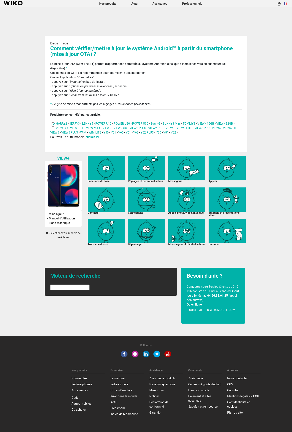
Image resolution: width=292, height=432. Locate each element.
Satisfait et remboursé (203, 406)
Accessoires (80, 390)
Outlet (76, 397)
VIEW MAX (93, 128)
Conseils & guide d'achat (204, 384)
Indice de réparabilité (124, 414)
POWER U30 (140, 123)
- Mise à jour (55, 214)
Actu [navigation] (134, 3)
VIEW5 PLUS (69, 132)
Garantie (155, 412)
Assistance (195, 378)
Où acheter (79, 409)
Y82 (173, 132)
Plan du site (235, 412)
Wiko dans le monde (123, 396)
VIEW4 (216, 128)
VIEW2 (106, 128)
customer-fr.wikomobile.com (212, 310)
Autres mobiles (81, 403)
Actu (113, 402)
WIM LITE (94, 132)
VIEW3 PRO (202, 128)
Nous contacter (237, 378)
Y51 (113, 132)
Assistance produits (162, 378)
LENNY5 (87, 123)
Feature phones (82, 384)
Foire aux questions (162, 384)
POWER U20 (122, 123)
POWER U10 (103, 123)
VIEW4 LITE (230, 128)
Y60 (121, 132)
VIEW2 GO (120, 128)
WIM (83, 132)
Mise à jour (156, 390)
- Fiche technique (58, 223)
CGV (230, 384)
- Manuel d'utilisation (61, 218)
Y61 (128, 132)
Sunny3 (156, 123)
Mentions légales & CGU (243, 396)
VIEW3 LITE (184, 128)
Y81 (166, 132)
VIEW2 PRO (156, 128)
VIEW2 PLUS (137, 128)
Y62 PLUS (147, 132)
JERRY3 (74, 123)
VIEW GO (62, 128)
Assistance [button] (160, 3)
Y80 (158, 132)
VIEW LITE (77, 128)
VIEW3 (170, 128)
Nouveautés (79, 378)
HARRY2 (61, 123)
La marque (117, 378)
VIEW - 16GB (205, 123)
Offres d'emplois (121, 390)
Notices (154, 396)
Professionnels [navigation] (192, 3)
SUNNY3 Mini (172, 123)
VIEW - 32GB (224, 123)
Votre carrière (119, 384)
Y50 (106, 132)
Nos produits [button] (107, 3)
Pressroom (117, 408)
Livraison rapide (198, 390)
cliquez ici (92, 137)
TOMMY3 (189, 123)
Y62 (136, 132)
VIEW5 (55, 132)
